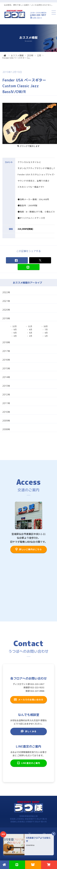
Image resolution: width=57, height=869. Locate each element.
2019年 (30, 55)
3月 (15, 336)
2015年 (6, 368)
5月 (30, 333)
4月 (46, 333)
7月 (46, 329)
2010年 (6, 411)
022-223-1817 (39, 15)
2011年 (6, 403)
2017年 (6, 351)
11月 (30, 326)
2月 (30, 336)
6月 (15, 333)
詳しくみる (28, 731)
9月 (15, 329)
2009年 (6, 420)
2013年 (6, 385)
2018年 (6, 342)
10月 (46, 326)
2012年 (6, 394)
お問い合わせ (37, 18)
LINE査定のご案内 (28, 763)
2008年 (6, 429)
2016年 (6, 359)
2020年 (6, 309)
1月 (46, 336)
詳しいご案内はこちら (28, 549)
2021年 (6, 301)
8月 (30, 329)
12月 (39, 55)
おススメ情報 (17, 55)
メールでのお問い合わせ (28, 699)
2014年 (6, 377)
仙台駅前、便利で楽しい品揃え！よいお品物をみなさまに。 (28, 5)
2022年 (6, 292)
